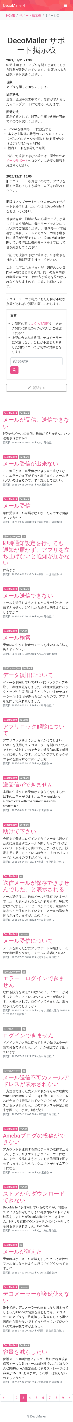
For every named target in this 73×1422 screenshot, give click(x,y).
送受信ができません (28, 784)
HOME (10, 15)
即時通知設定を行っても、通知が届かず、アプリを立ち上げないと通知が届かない (36, 553)
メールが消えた (22, 1251)
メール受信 (17, 506)
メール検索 (17, 637)
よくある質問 (40, 323)
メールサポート (17, 160)
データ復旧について (28, 675)
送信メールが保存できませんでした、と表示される (36, 886)
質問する (37, 388)
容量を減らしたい (25, 1352)
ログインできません (28, 1035)
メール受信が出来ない (30, 463)
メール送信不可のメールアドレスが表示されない (36, 1080)
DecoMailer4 (14, 5)
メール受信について (28, 941)
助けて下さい (19, 831)
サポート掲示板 (30, 15)
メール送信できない (28, 595)
